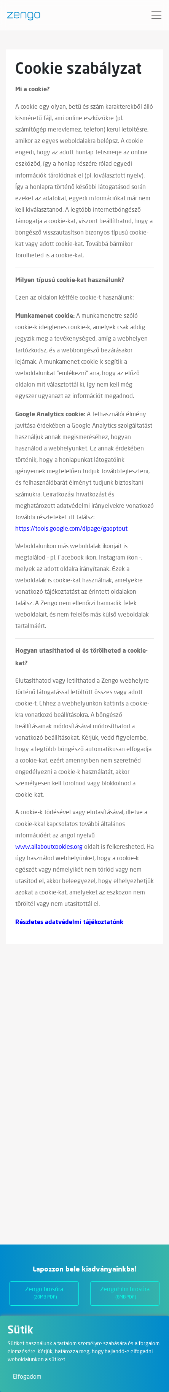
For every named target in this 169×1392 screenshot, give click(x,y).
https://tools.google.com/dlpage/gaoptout (71, 529)
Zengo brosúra (44, 1294)
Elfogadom (27, 1377)
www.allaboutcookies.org (49, 847)
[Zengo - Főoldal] (20, 15)
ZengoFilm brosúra (124, 1294)
